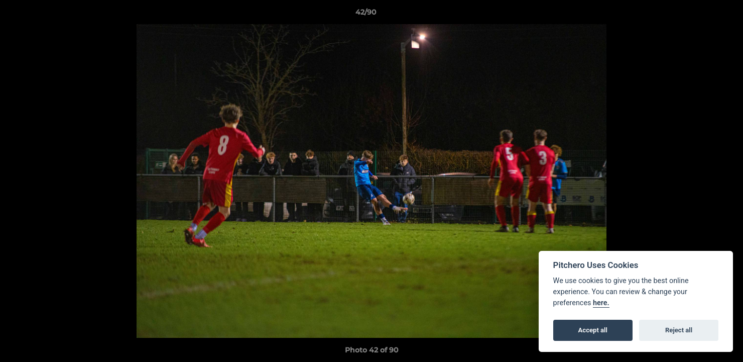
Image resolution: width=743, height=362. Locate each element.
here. (601, 303)
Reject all (678, 330)
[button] (701, 14)
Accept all (592, 330)
